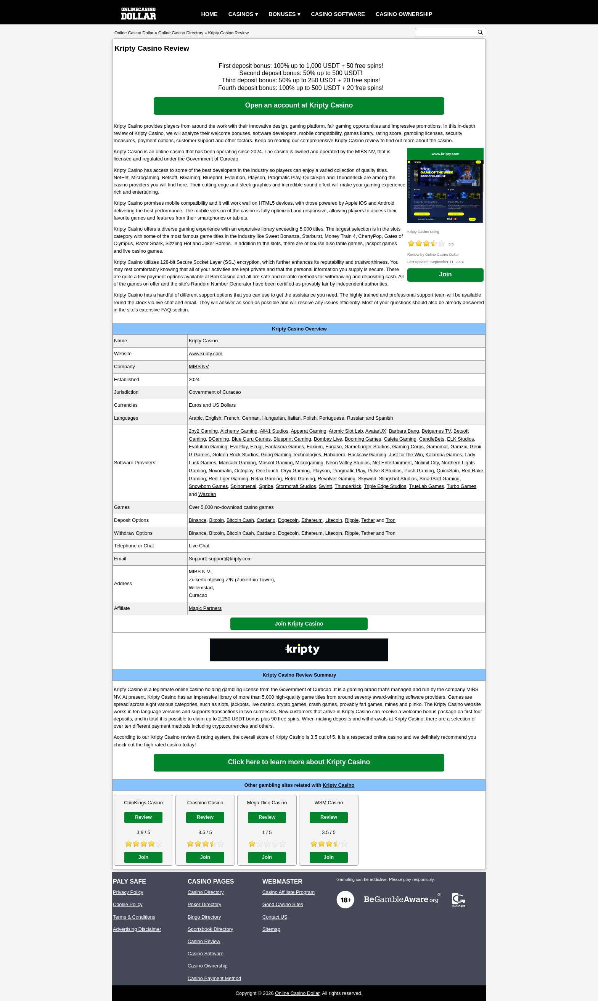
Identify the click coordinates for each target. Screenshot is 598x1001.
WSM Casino (329, 802)
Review (143, 817)
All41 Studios (274, 431)
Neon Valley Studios (348, 462)
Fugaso (333, 446)
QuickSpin (448, 470)
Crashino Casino (205, 802)
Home (209, 14)
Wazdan (207, 494)
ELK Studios (460, 439)
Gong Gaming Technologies (291, 454)
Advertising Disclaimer (137, 929)
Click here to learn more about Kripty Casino (299, 762)
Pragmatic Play (349, 470)
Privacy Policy (128, 892)
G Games (199, 454)
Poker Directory (204, 904)
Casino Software (338, 14)
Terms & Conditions (134, 917)
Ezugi (256, 446)
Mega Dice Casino (267, 802)
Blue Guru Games (250, 439)
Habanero (334, 454)
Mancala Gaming (237, 462)
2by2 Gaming (203, 431)
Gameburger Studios (366, 446)
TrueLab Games (426, 486)
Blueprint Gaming (292, 439)
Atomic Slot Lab (346, 431)
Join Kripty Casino (299, 624)
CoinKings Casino (143, 802)
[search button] (480, 32)
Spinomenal (244, 486)
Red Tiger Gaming (228, 478)
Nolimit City (427, 462)
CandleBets (431, 439)
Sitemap (271, 929)
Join (445, 274)
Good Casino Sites (282, 904)
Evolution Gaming (208, 446)
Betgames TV (436, 431)
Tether (368, 520)
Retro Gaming (300, 478)
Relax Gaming (266, 478)
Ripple (351, 520)
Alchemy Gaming (238, 431)
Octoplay (244, 470)
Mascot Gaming (276, 462)
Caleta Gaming (400, 439)
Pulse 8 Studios (385, 470)
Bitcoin (216, 520)
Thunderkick (348, 486)
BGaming (219, 439)
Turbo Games (461, 486)
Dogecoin (288, 520)
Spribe (266, 486)
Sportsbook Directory (210, 929)
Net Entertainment (392, 462)
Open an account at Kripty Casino (299, 105)
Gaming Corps (408, 446)
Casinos (241, 14)
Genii (475, 446)
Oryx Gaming (295, 470)
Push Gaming (419, 470)
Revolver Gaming (336, 478)
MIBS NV (199, 366)
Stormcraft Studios (296, 486)
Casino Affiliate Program (288, 892)
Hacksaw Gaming (367, 454)
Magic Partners (205, 608)
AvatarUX (375, 431)
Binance (197, 520)
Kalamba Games (444, 454)
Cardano (266, 520)
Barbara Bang (404, 431)
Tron (390, 520)
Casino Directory (206, 892)
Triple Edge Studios (385, 486)
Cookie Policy (128, 904)
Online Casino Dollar (297, 993)
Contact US (274, 917)
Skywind (367, 478)
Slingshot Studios (398, 478)
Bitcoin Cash (240, 520)
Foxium (315, 446)
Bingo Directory (204, 917)
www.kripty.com (446, 154)
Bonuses (282, 14)
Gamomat (437, 446)
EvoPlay (239, 446)
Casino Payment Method (214, 978)
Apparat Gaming (308, 431)
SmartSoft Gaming (440, 478)
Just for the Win (406, 454)
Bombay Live (328, 439)
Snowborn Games (208, 486)
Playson (321, 470)
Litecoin (333, 520)
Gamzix (458, 446)
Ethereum (311, 520)
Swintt (325, 486)
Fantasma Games (284, 446)
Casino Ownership (404, 14)
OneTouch (267, 470)
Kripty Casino (338, 785)
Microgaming (309, 462)
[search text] (446, 32)
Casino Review (204, 941)
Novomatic (220, 470)
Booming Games (363, 439)
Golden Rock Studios (235, 454)
